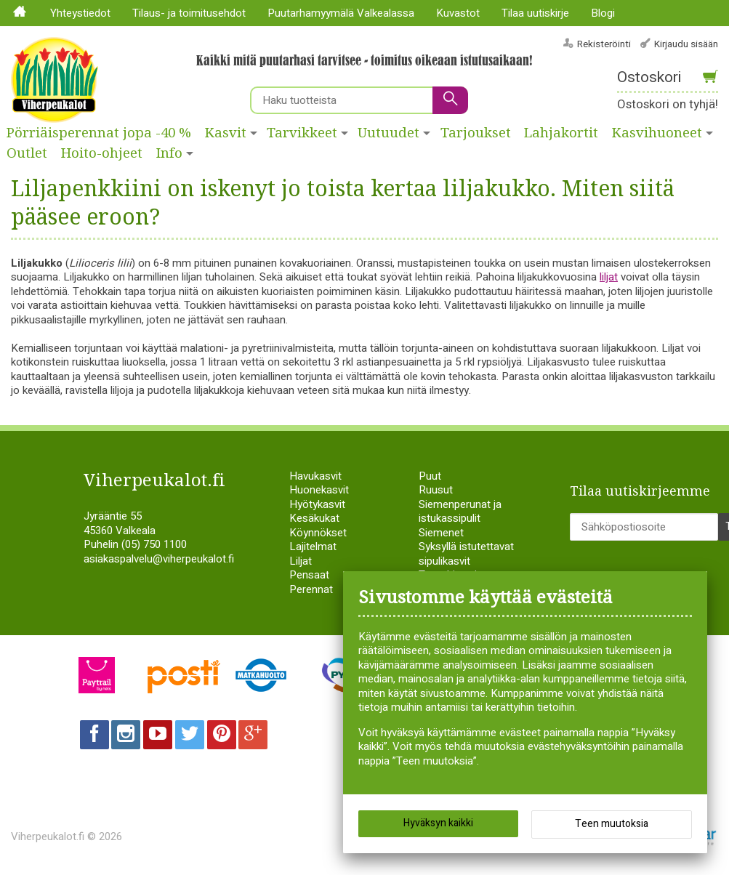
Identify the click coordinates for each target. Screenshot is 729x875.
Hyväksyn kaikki (438, 823)
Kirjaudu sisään (686, 44)
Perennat (311, 589)
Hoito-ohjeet (101, 153)
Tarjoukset (475, 133)
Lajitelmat (313, 547)
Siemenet (441, 533)
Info (169, 153)
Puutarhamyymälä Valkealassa (340, 13)
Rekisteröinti (604, 44)
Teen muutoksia (611, 824)
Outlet (27, 153)
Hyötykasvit (317, 504)
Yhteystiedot (80, 13)
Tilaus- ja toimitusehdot (189, 13)
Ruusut (436, 490)
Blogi (603, 13)
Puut (430, 476)
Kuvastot (458, 13)
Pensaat (309, 575)
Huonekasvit (319, 490)
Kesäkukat (314, 518)
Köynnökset (318, 533)
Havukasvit (315, 476)
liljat (609, 277)
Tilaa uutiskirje (535, 13)
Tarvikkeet (302, 133)
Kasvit (225, 133)
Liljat (300, 561)
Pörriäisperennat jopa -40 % (99, 133)
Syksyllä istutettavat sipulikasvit (466, 554)
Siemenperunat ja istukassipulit (460, 511)
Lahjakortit (561, 133)
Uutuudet (388, 133)
